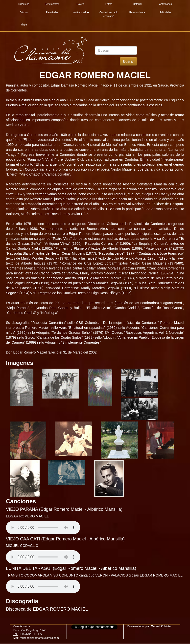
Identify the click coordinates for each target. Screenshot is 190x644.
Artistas (24, 12)
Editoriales (165, 12)
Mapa (24, 24)
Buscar (128, 61)
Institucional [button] (81, 12)
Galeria (80, 4)
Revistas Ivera (137, 12)
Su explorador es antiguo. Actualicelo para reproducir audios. (43, 527)
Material (137, 4)
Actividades (165, 4)
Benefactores (52, 4)
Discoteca (23, 4)
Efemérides (52, 12)
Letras (108, 4)
